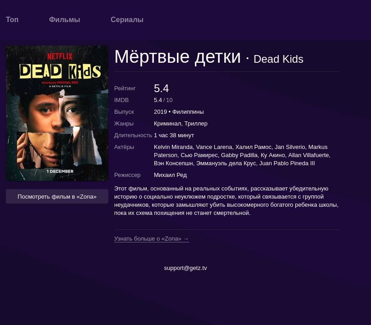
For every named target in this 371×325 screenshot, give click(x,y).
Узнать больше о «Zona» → (151, 239)
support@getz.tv (185, 268)
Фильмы (64, 19)
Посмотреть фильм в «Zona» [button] (57, 196)
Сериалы (127, 19)
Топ (12, 19)
